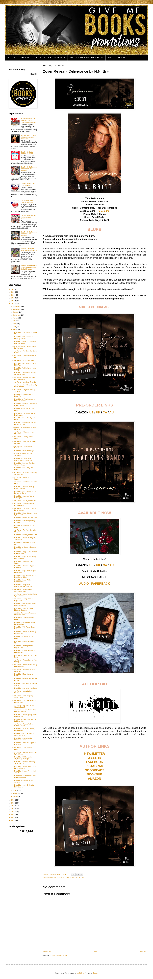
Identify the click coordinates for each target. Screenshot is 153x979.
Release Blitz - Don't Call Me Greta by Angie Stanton (24, 604)
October (16, 312)
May (14, 327)
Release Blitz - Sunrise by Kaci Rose (24, 688)
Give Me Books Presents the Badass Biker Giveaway (29, 233)
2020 (13, 800)
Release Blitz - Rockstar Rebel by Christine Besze (23, 464)
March (15, 790)
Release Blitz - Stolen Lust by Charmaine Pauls (22, 739)
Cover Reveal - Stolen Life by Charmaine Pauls (22, 590)
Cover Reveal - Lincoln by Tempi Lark (24, 382)
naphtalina (80, 973)
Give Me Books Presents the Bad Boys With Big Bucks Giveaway (29, 267)
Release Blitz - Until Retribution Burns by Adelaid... (22, 338)
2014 (13, 817)
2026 (13, 289)
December (16, 306)
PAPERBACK (100, 583)
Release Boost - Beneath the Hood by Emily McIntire (23, 776)
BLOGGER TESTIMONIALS (86, 57)
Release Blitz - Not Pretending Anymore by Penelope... (22, 758)
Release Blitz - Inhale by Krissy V (23, 451)
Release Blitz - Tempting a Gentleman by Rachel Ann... (22, 585)
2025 (13, 292)
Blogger (95, 973)
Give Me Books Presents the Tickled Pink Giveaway (29, 217)
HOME (11, 57)
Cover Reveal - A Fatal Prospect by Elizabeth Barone (24, 711)
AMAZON (94, 778)
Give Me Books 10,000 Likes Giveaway (28, 184)
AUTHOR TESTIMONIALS (50, 57)
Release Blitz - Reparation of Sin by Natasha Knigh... (24, 557)
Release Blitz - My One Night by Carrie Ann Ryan (23, 734)
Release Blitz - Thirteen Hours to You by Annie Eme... (24, 767)
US (91, 412)
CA (105, 412)
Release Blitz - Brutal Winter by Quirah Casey (22, 581)
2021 (13, 304)
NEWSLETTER (94, 753)
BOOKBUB (94, 774)
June (14, 324)
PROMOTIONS (117, 57)
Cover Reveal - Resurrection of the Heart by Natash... (23, 378)
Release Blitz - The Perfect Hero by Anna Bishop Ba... (24, 373)
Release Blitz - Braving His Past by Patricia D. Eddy (23, 423)
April (14, 329)
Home (95, 952)
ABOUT (25, 57)
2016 (13, 812)
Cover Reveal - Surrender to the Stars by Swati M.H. (23, 706)
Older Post (142, 952)
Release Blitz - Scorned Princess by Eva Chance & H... (24, 576)
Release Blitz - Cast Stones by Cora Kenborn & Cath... (24, 492)
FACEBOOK (94, 762)
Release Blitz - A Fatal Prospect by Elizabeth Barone (23, 400)
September (17, 315)
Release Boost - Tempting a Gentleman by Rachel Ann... (22, 459)
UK (98, 412)
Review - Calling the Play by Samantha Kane (29, 249)
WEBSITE (94, 757)
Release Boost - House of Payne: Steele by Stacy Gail (28, 137)
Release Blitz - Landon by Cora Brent (24, 518)
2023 (13, 298)
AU (111, 412)
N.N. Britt (81, 877)
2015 (13, 814)
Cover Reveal (52, 877)
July (14, 321)
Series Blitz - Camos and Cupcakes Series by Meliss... (24, 614)
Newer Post (47, 952)
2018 (13, 806)
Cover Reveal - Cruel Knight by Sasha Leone (22, 696)
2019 (13, 803)
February (16, 793)
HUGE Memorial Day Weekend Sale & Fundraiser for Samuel (28, 120)
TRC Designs (102, 211)
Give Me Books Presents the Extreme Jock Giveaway (29, 169)
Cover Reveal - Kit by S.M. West (23, 360)
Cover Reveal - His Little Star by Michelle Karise (23, 504)
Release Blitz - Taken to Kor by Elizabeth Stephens (22, 609)
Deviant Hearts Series (71, 877)
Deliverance (60, 877)
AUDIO (84, 583)
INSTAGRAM (94, 766)
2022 (13, 301)
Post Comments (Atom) (59, 955)
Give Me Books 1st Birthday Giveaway (27, 153)
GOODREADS (94, 770)
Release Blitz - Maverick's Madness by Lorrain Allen (24, 342)
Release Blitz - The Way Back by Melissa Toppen (23, 487)
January (16, 796)
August (15, 318)
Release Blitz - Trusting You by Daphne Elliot (22, 646)
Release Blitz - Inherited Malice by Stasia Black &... (23, 762)
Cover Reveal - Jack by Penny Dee (24, 501)
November (16, 309)
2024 (13, 295)
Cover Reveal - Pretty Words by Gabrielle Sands (22, 725)
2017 (13, 809)
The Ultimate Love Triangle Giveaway (27, 201)
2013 (13, 820)
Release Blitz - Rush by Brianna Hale (24, 535)
